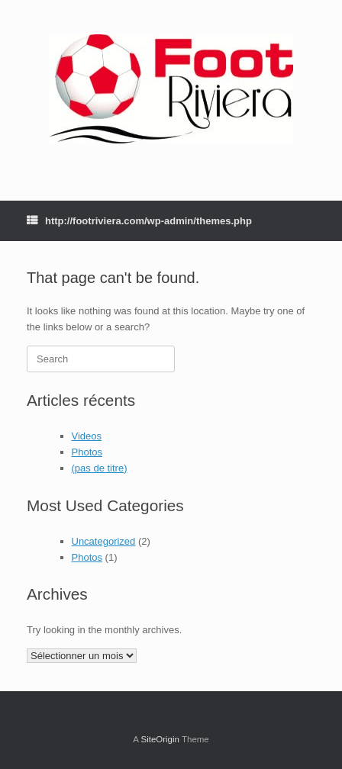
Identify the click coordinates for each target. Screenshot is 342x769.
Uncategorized (104, 541)
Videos (87, 436)
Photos (87, 452)
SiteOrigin (159, 739)
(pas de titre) (99, 468)
